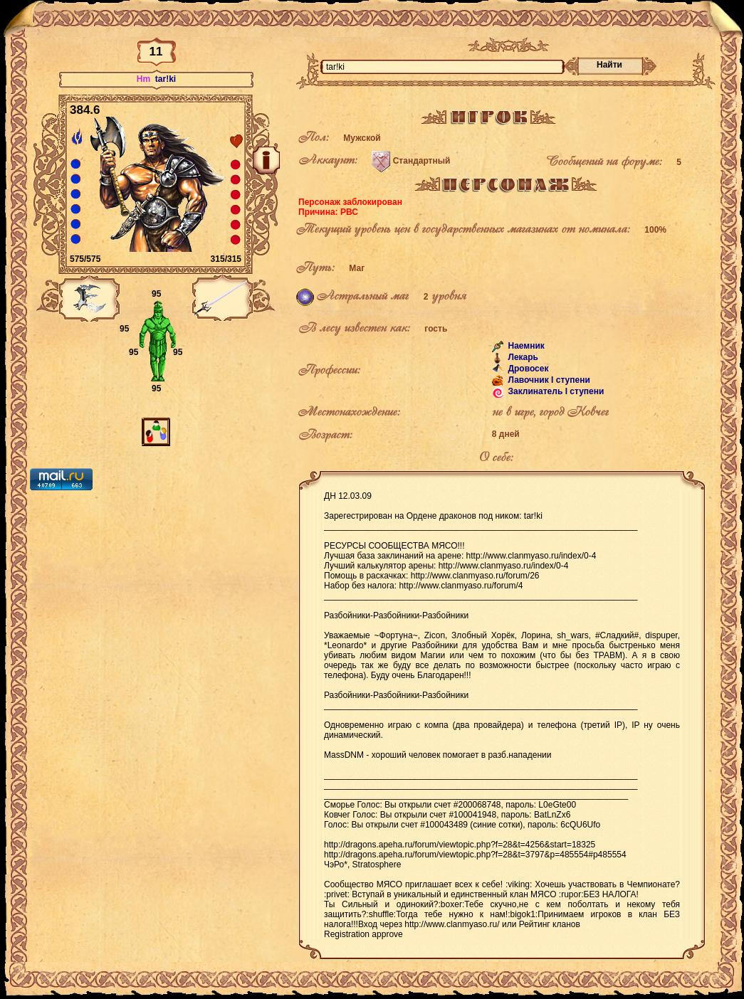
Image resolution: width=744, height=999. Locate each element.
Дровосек (526, 369)
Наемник (525, 346)
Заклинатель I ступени (554, 391)
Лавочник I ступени (547, 380)
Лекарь (521, 357)
